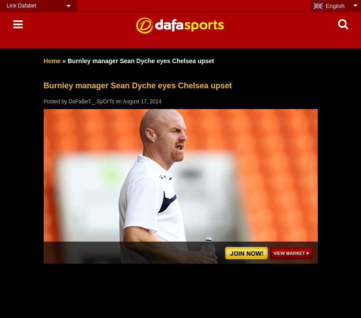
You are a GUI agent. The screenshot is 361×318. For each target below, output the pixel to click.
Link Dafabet (21, 6)
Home (52, 60)
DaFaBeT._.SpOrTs (91, 101)
